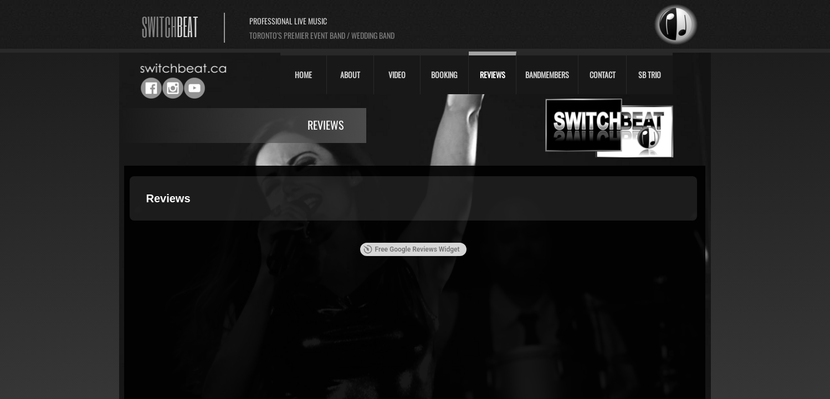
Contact (603, 74)
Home (303, 74)
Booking (444, 74)
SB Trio (649, 74)
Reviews (492, 74)
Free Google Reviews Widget (411, 249)
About (350, 74)
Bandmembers (547, 74)
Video (397, 74)
